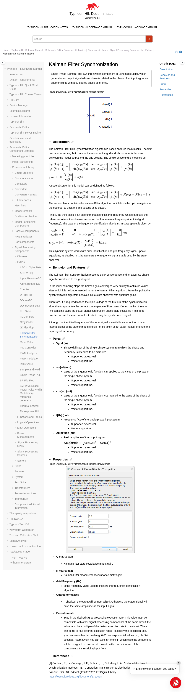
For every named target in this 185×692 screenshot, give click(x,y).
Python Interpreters (20, 562)
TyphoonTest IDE (19, 524)
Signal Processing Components (126, 50)
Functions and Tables (29, 416)
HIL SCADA (16, 518)
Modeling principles (23, 156)
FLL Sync (25, 311)
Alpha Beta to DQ (30, 283)
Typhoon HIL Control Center (25, 94)
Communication (24, 178)
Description (166, 69)
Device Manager (18, 105)
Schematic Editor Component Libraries (65, 50)
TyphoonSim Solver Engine (25, 132)
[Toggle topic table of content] (182, 63)
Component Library (98, 50)
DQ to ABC (26, 300)
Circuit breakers (24, 172)
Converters (21, 189)
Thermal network (29, 405)
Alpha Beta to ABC (30, 278)
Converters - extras (26, 194)
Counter (24, 289)
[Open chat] (175, 682)
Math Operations (27, 427)
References (166, 94)
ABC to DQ (26, 273)
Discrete (22, 256)
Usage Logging (18, 557)
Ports (163, 83)
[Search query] (92, 39)
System (21, 460)
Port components (24, 241)
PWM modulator (29, 358)
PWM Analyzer (28, 353)
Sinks (18, 466)
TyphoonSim (16, 121)
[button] (5, 69)
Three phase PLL (30, 411)
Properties (165, 89)
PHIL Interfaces (24, 236)
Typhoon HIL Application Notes (47, 27)
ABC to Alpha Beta (30, 267)
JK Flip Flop (27, 327)
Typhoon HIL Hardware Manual (137, 27)
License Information (20, 116)
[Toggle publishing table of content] (3, 63)
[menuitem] (47, 27)
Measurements (23, 210)
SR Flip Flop (27, 380)
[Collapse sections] (177, 52)
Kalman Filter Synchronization (18, 53)
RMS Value (26, 363)
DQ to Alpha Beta (30, 305)
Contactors (21, 183)
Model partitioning (22, 161)
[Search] (149, 39)
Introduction (16, 74)
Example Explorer (19, 110)
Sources (19, 471)
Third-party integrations (22, 513)
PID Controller (28, 347)
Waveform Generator (21, 529)
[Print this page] (181, 52)
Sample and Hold (30, 369)
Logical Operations (28, 422)
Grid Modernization (26, 216)
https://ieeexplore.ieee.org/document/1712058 (75, 676)
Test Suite (20, 482)
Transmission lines (25, 493)
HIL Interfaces (23, 200)
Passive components (27, 230)
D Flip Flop (26, 294)
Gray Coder (26, 322)
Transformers (22, 488)
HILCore (14, 99)
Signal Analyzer (18, 540)
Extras (148, 50)
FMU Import (27, 316)
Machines (20, 205)
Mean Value (27, 342)
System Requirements (22, 79)
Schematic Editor (19, 127)
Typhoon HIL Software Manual (92, 27)
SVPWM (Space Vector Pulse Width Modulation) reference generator (31, 393)
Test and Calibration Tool (23, 535)
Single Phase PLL (30, 374)
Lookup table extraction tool (25, 546)
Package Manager (20, 551)
